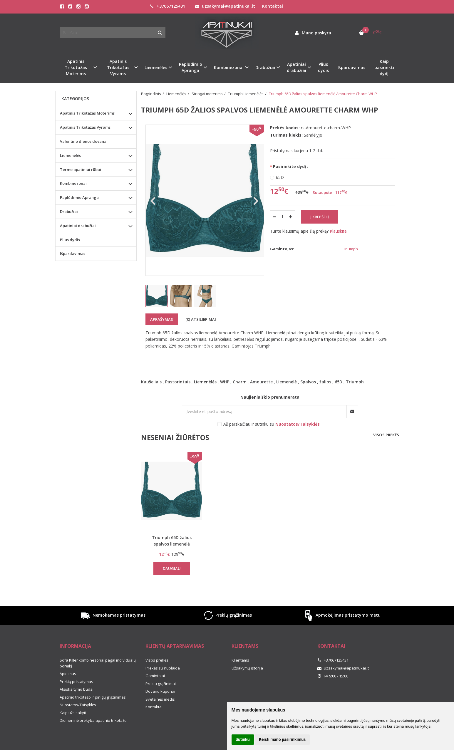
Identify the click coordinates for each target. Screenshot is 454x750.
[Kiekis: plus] (291, 216)
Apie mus (68, 673)
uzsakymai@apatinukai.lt (225, 6)
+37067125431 (167, 6)
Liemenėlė (286, 382)
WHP (224, 382)
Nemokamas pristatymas (112, 615)
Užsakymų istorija (247, 668)
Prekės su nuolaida (162, 668)
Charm (240, 382)
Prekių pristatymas (76, 681)
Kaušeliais (151, 382)
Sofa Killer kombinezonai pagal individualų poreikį (98, 663)
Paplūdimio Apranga (79, 197)
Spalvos (308, 382)
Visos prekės (386, 434)
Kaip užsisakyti (73, 712)
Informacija (75, 646)
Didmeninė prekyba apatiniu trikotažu (93, 720)
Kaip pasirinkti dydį (384, 67)
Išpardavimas (351, 67)
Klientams (245, 646)
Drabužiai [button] (265, 67)
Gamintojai (155, 675)
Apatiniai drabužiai (78, 225)
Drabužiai (69, 211)
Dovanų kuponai (160, 691)
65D (280, 177)
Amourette (261, 382)
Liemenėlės (205, 382)
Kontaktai (272, 6)
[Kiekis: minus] (274, 216)
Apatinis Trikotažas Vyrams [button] (118, 67)
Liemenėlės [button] (156, 67)
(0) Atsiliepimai (200, 319)
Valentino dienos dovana (83, 141)
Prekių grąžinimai (160, 683)
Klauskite (338, 231)
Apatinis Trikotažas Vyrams (85, 127)
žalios (325, 382)
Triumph (355, 382)
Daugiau (172, 568)
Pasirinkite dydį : (290, 166)
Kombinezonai (73, 183)
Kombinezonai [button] (229, 67)
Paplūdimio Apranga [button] (190, 67)
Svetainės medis (160, 699)
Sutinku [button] (243, 739)
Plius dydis (323, 67)
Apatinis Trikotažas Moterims (87, 113)
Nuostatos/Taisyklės (78, 704)
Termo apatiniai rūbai (80, 169)
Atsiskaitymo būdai (76, 689)
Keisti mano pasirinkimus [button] (282, 739)
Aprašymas (161, 319)
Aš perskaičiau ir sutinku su (271, 424)
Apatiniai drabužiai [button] (296, 67)
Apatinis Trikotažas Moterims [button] (76, 67)
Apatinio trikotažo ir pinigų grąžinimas (93, 697)
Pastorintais (177, 382)
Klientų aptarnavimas (174, 646)
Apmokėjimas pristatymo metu (342, 615)
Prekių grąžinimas (227, 615)
